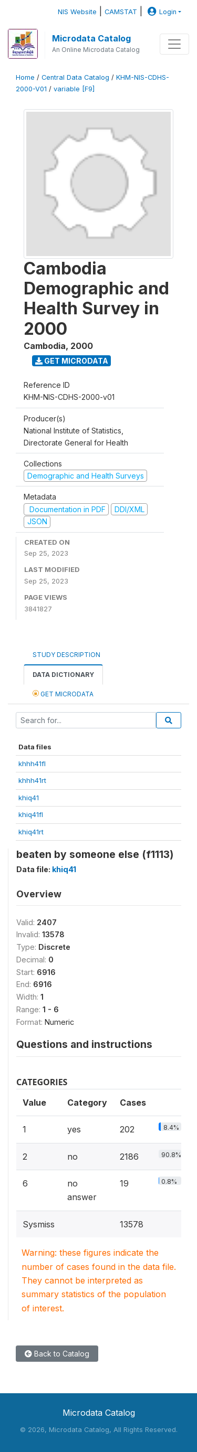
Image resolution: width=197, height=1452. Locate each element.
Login (161, 12)
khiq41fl (30, 814)
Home (25, 77)
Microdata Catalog (91, 38)
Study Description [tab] (66, 655)
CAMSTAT (121, 12)
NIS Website (77, 12)
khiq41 (28, 797)
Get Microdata (71, 360)
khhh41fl (32, 763)
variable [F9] (74, 89)
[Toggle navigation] (174, 44)
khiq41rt (31, 832)
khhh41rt (32, 780)
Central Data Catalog (75, 77)
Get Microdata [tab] (63, 693)
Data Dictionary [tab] (63, 675)
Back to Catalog (57, 1353)
